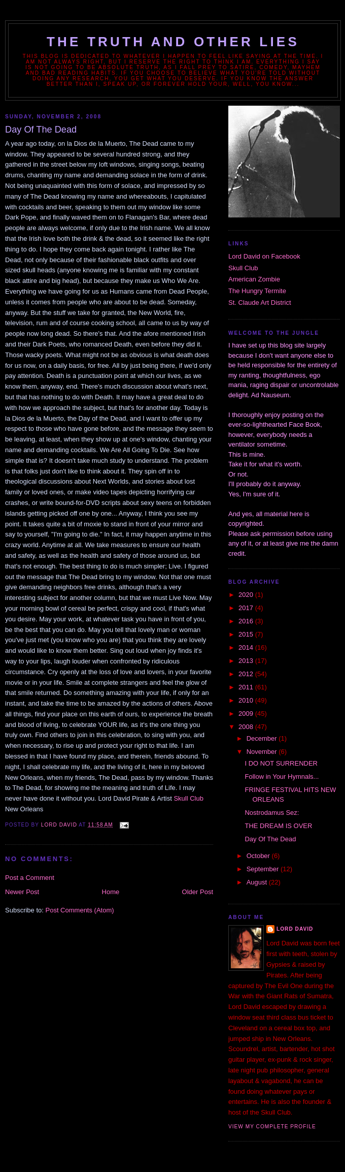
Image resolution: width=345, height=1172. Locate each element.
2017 (246, 608)
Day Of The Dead (270, 839)
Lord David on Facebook (264, 256)
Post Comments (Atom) (80, 910)
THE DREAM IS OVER (278, 826)
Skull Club (188, 798)
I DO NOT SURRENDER (281, 763)
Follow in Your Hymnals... (282, 776)
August (258, 882)
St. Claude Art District (259, 302)
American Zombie (254, 279)
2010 (246, 700)
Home (111, 892)
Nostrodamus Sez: (272, 812)
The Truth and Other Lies (173, 41)
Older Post (197, 892)
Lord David (295, 929)
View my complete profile (272, 1126)
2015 (246, 634)
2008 (246, 727)
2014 (246, 647)
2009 (246, 713)
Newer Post (22, 892)
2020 (246, 594)
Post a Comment (29, 877)
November (263, 751)
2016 (246, 621)
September (264, 869)
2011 (246, 687)
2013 (246, 660)
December (263, 738)
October (259, 856)
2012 (246, 674)
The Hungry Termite (257, 291)
